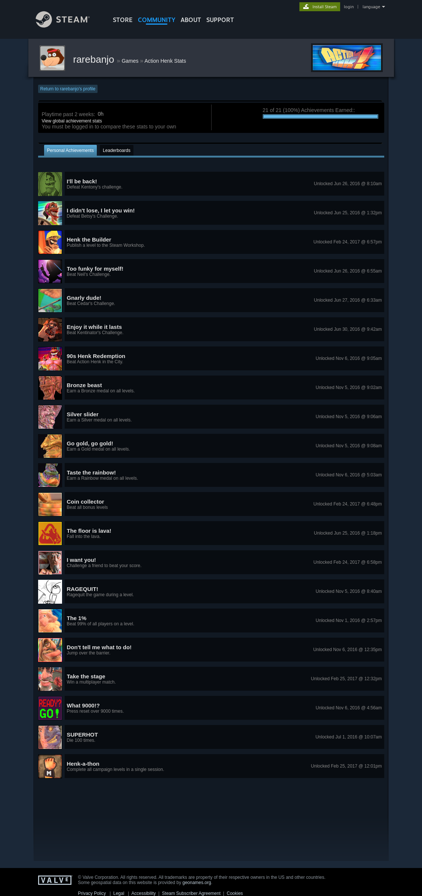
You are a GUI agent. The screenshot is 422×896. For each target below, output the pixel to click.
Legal (118, 893)
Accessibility (143, 893)
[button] (211, 184)
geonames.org (196, 882)
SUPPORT (220, 20)
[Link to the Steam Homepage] (68, 25)
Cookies (235, 893)
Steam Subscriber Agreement (191, 893)
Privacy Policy (92, 893)
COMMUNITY (156, 20)
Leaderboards (116, 150)
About (191, 20)
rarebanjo (95, 59)
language (371, 6)
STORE (123, 20)
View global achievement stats (72, 121)
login (349, 6)
